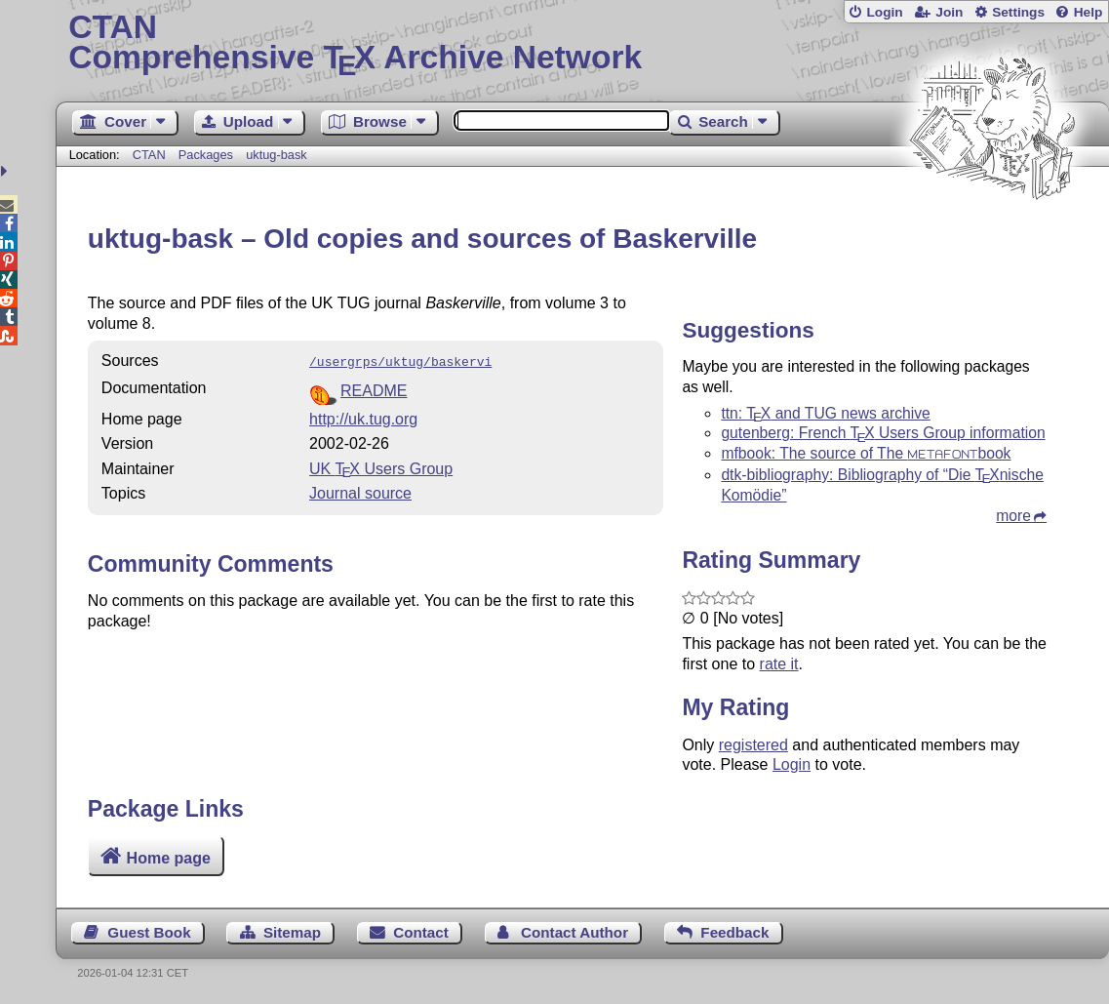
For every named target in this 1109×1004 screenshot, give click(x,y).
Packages (207, 154)
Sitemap (292, 932)
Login (884, 12)
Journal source (360, 491)
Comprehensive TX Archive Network (582, 44)
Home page (169, 858)
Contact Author (574, 932)
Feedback (734, 932)
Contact (421, 932)
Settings (1018, 12)
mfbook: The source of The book (865, 453)
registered (753, 745)
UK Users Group (381, 467)
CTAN (149, 154)
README (373, 389)
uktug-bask (276, 154)
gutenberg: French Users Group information (883, 432)
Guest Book (148, 932)
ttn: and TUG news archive (825, 413)
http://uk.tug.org (363, 417)
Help (1088, 12)
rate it (779, 664)
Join (949, 12)
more (1013, 515)
